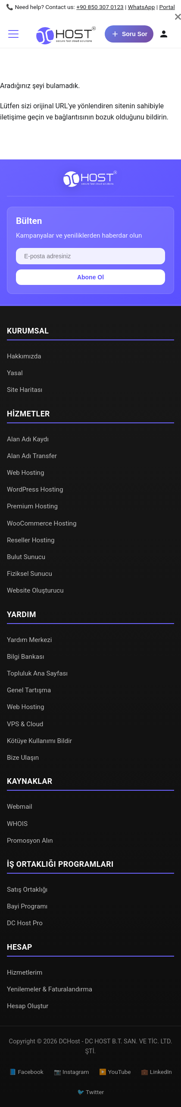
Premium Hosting (32, 506)
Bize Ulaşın (23, 757)
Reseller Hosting (31, 540)
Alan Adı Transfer (32, 456)
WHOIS (17, 824)
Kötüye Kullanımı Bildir (39, 741)
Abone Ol (90, 277)
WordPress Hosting (35, 489)
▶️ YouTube (115, 1071)
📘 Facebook (26, 1071)
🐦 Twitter (90, 1092)
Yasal (15, 373)
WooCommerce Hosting (42, 523)
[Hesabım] (163, 34)
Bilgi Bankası (25, 657)
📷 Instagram (71, 1071)
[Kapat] (178, 17)
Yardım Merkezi (29, 640)
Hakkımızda (24, 356)
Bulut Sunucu (26, 557)
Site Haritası (24, 390)
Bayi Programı (27, 906)
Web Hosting (25, 473)
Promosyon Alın (30, 840)
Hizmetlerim (24, 972)
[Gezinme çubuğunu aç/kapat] (13, 34)
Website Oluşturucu (35, 590)
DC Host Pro (25, 923)
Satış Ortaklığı (27, 889)
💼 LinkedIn (156, 1071)
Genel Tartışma (29, 690)
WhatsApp (141, 6)
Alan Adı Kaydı (28, 439)
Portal (167, 6)
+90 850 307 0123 (100, 6)
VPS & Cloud (25, 724)
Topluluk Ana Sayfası (37, 673)
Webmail (19, 806)
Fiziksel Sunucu (29, 574)
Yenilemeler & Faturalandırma (49, 989)
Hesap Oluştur (27, 1006)
